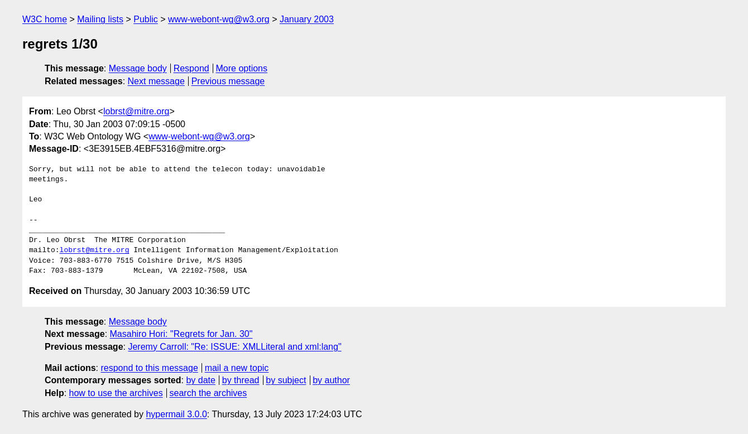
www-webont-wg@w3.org (219, 19)
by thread (241, 380)
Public (145, 19)
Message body (138, 68)
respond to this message (149, 368)
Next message (156, 81)
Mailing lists (100, 19)
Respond (191, 68)
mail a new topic (237, 368)
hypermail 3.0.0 (176, 414)
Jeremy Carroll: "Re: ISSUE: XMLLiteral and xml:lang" (234, 346)
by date (200, 380)
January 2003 (307, 19)
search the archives (208, 393)
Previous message (228, 81)
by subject (286, 380)
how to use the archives (116, 393)
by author (331, 380)
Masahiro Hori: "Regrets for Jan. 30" (181, 334)
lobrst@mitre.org (136, 111)
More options (242, 68)
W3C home (44, 19)
